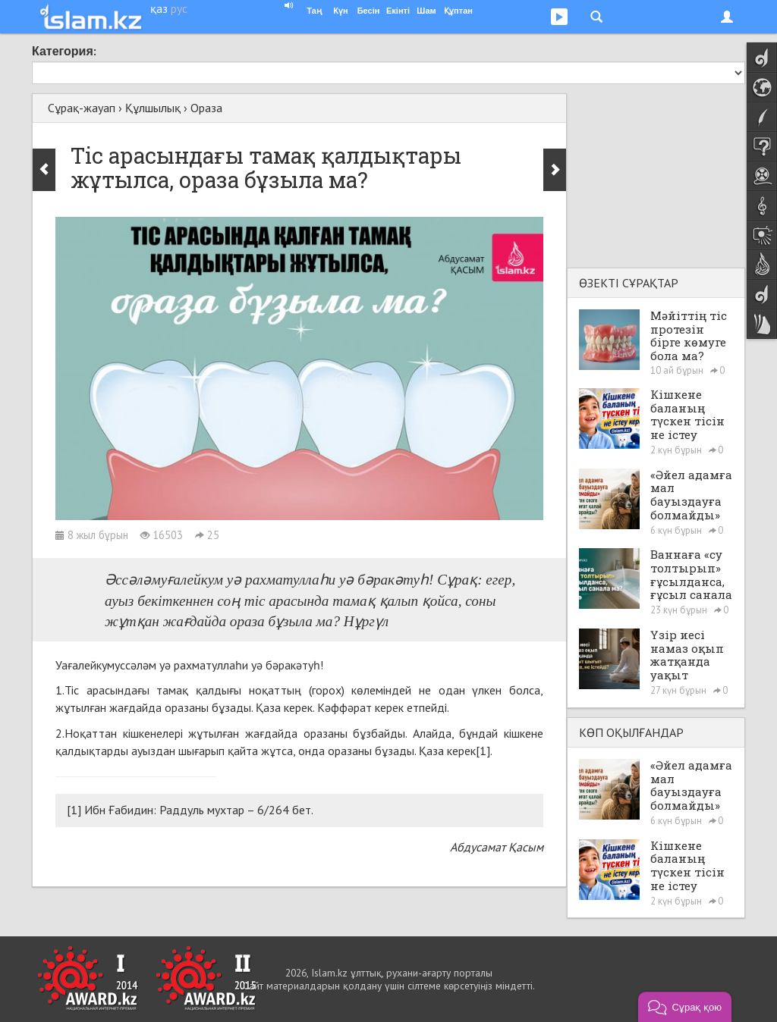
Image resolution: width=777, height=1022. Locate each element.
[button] (684, 1007)
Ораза (206, 107)
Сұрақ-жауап (81, 107)
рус (179, 8)
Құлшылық (153, 107)
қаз (159, 8)
